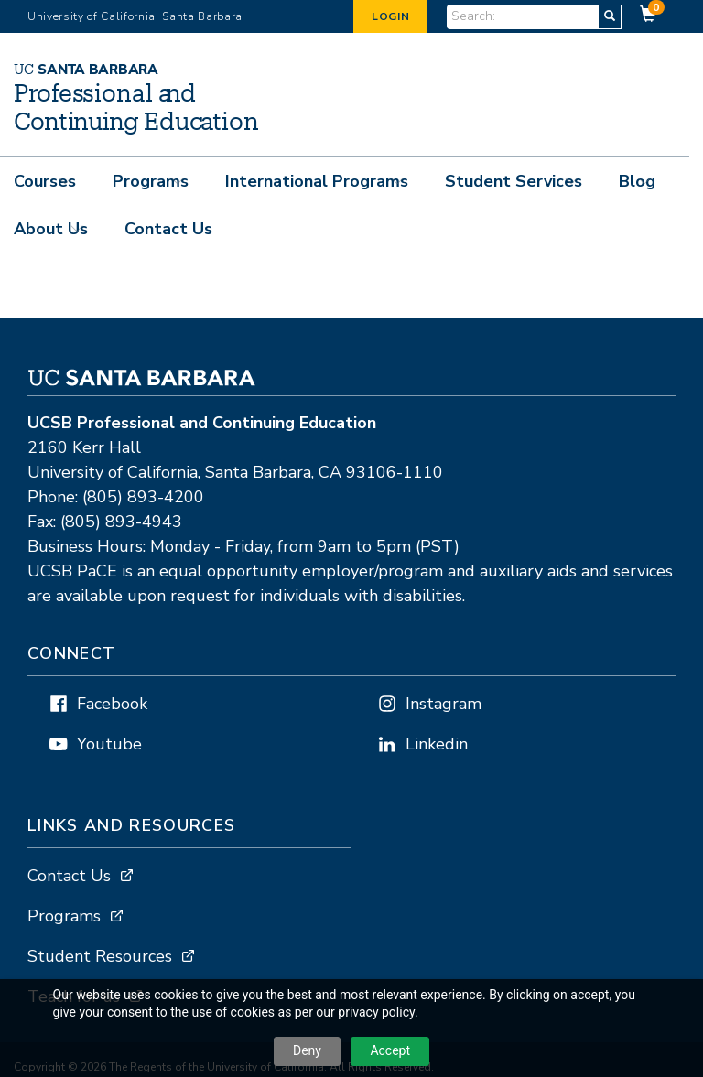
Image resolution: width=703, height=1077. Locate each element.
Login (390, 16)
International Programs (316, 181)
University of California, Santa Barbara (135, 16)
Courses (45, 181)
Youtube (109, 745)
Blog (637, 181)
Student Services (513, 181)
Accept (390, 1050)
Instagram (443, 705)
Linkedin (437, 745)
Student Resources (99, 957)
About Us (51, 229)
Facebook (112, 705)
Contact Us (168, 229)
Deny (307, 1050)
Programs (151, 181)
